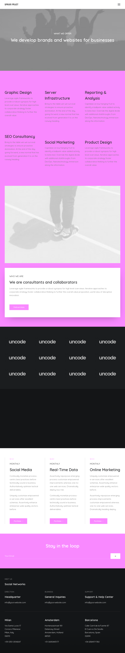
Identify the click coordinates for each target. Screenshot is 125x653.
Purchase (18, 521)
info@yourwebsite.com (15, 602)
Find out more (19, 307)
